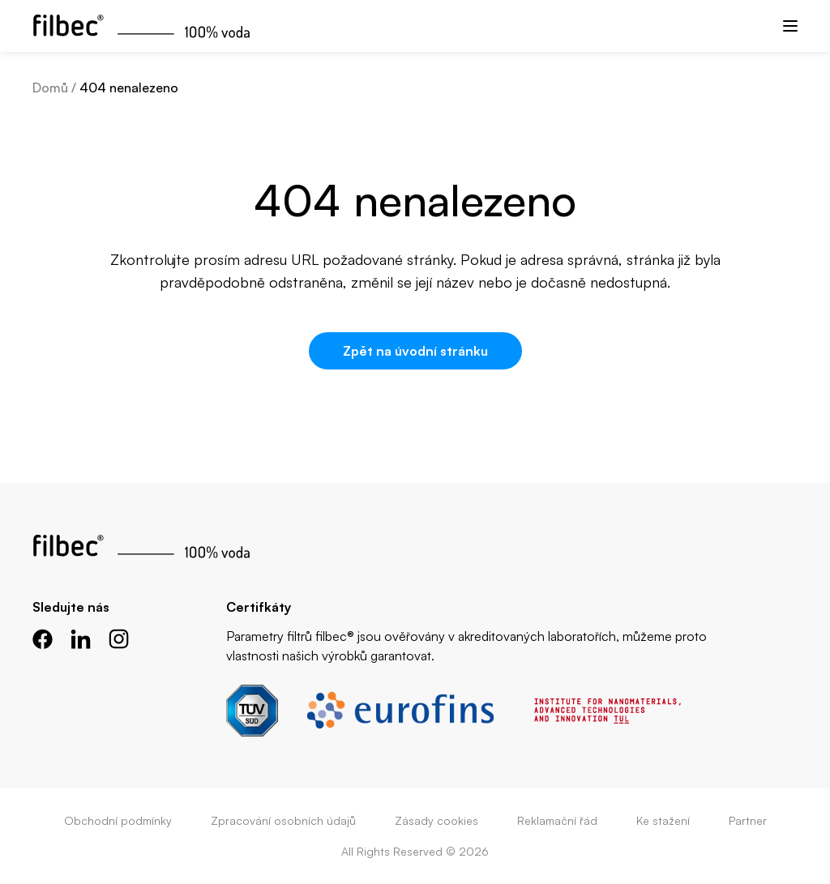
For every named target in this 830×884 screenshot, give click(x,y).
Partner (748, 820)
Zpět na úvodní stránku (415, 351)
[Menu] (790, 26)
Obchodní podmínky (118, 820)
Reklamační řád (557, 820)
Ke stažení (663, 820)
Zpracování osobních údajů (283, 820)
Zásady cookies (436, 820)
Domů (50, 87)
